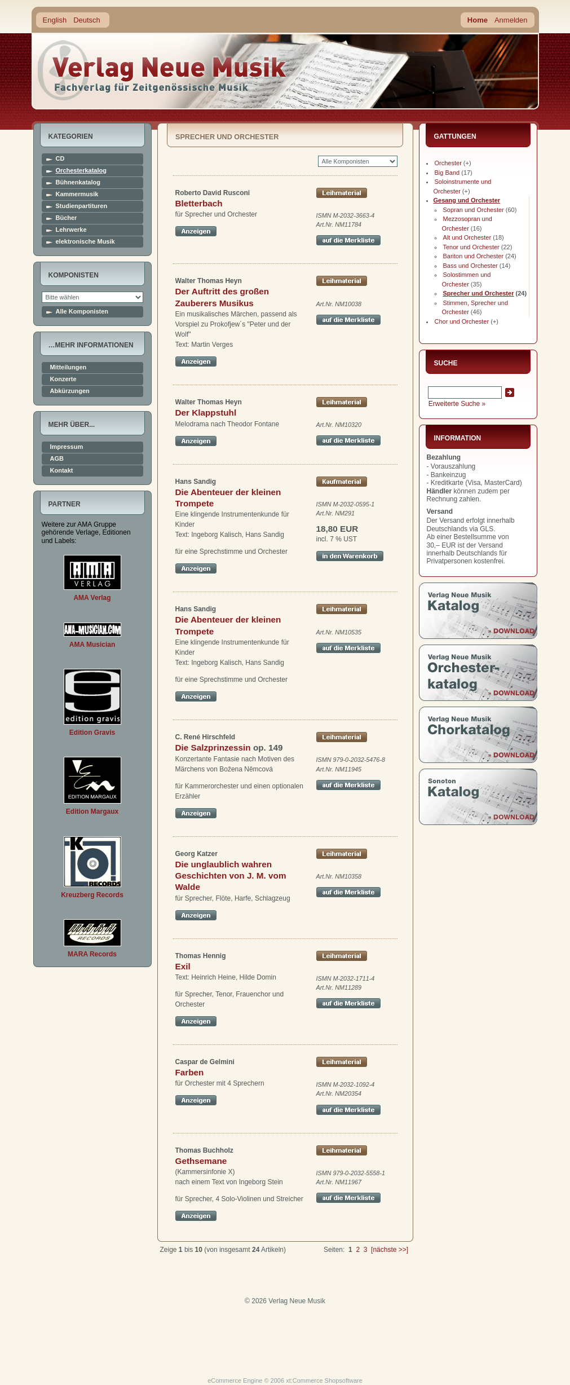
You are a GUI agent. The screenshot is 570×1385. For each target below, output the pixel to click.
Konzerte (63, 379)
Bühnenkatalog (78, 182)
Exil (183, 966)
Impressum (66, 447)
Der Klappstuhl (206, 412)
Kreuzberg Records (92, 895)
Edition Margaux (92, 811)
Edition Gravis (92, 732)
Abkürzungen (70, 391)
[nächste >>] (389, 1250)
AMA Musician (92, 645)
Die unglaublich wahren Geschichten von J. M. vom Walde (230, 875)
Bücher (66, 218)
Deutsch (86, 20)
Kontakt (61, 470)
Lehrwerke (71, 230)
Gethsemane (201, 1161)
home (162, 70)
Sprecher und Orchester (478, 293)
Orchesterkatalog (81, 170)
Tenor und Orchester (471, 247)
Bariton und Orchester (473, 256)
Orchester (448, 163)
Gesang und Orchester (467, 200)
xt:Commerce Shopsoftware (324, 1380)
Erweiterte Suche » (456, 404)
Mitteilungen (68, 367)
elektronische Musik (85, 242)
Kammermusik (77, 194)
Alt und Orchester (467, 237)
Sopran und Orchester (473, 209)
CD (60, 159)
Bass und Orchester (470, 265)
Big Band (447, 172)
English (55, 20)
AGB (57, 459)
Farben (189, 1072)
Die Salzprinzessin (213, 747)
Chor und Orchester (462, 321)
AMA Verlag (92, 598)
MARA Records (92, 954)
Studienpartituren (82, 206)
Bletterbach (199, 203)
